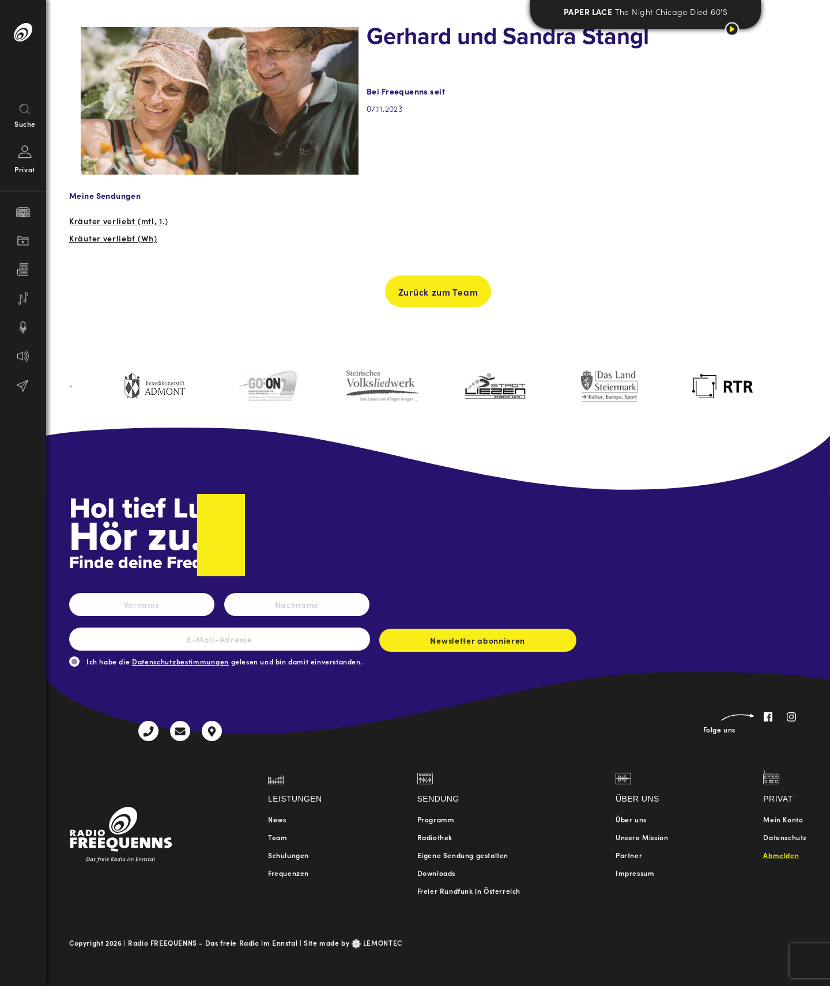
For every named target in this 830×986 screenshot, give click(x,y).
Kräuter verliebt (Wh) (113, 238)
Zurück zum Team (438, 296)
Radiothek (434, 837)
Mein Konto (783, 819)
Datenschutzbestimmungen (180, 661)
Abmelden (781, 855)
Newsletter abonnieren (477, 643)
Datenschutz (785, 837)
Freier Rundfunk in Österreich (468, 891)
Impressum (635, 873)
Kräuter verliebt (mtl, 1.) (118, 220)
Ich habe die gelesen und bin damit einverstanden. (224, 661)
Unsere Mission (642, 837)
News (277, 819)
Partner (629, 855)
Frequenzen (288, 873)
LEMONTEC (377, 942)
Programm (436, 819)
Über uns (631, 819)
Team (277, 837)
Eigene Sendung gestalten (462, 855)
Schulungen (288, 855)
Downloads (436, 873)
